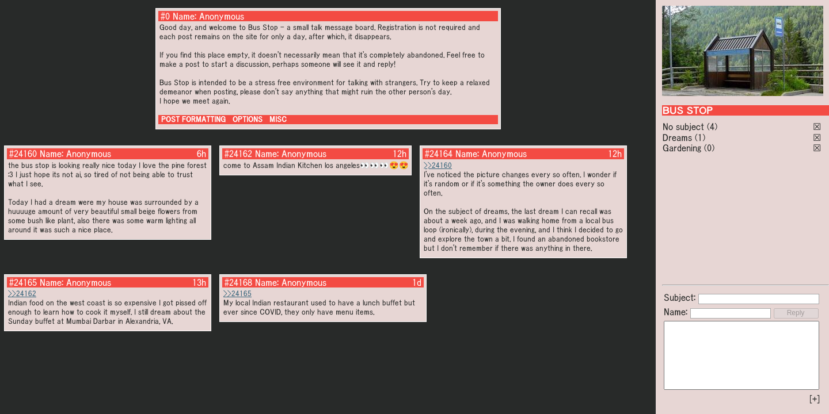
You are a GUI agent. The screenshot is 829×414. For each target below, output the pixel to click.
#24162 (238, 153)
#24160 (23, 153)
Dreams (677, 137)
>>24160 (438, 165)
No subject (685, 126)
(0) (709, 147)
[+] (814, 399)
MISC (278, 119)
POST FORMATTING (193, 119)
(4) (712, 126)
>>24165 (237, 293)
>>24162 (22, 293)
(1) (700, 137)
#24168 (238, 282)
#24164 (438, 153)
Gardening (682, 147)
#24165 (23, 282)
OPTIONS (248, 119)
